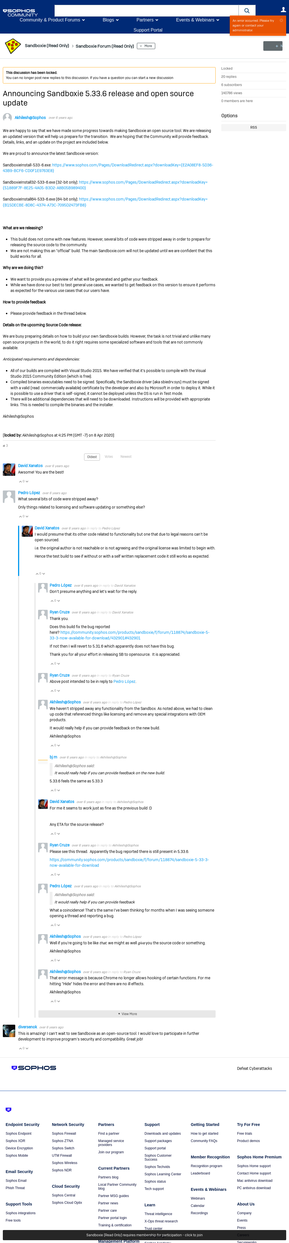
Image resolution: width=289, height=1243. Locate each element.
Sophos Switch (63, 1148)
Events (242, 1220)
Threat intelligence (158, 1214)
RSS (253, 127)
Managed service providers (111, 1143)
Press (241, 1227)
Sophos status (155, 1181)
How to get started (204, 1133)
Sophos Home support (254, 1166)
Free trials (244, 1133)
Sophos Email (16, 1180)
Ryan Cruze (60, 612)
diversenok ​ (28, 1026)
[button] (247, 10)
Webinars (198, 1198)
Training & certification (115, 1225)
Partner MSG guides (113, 1196)
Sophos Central (63, 1195)
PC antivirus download (254, 1188)
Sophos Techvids (157, 1167)
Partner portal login (112, 1218)
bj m (54, 756)
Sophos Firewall (64, 1133)
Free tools (13, 1220)
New (273, 46)
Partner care (107, 1210)
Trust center (153, 1228)
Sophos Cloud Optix (67, 1202)
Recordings (199, 1213)
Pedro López (29, 492)
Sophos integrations (21, 1213)
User (283, 9)
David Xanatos (30, 465)
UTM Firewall (62, 1155)
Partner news (108, 1203)
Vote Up (20, 481)
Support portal (155, 1148)
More (163, 46)
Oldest (92, 457)
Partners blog (108, 1177)
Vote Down (27, 481)
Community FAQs (204, 1141)
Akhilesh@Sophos (30, 117)
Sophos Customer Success (158, 1157)
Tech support (154, 1189)
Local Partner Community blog (117, 1186)
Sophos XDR (15, 1141)
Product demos (248, 1141)
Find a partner (108, 1133)
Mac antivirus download (254, 1180)
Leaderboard (200, 1173)
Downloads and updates (162, 1133)
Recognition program (206, 1166)
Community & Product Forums (50, 19)
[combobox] (146, 10)
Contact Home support (254, 1173)
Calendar (198, 1205)
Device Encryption (19, 1148)
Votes (109, 457)
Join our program (111, 1152)
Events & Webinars (195, 19)
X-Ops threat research (161, 1221)
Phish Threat (15, 1188)
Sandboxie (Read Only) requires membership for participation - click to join (144, 1235)
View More (129, 1014)
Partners (145, 19)
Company (244, 1213)
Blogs (108, 19)
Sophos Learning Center (162, 1174)
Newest (126, 457)
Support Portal (147, 30)
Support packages (158, 1141)
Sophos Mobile (17, 1155)
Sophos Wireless (64, 1163)
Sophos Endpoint (18, 1133)
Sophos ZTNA (62, 1141)
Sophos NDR (62, 1170)
